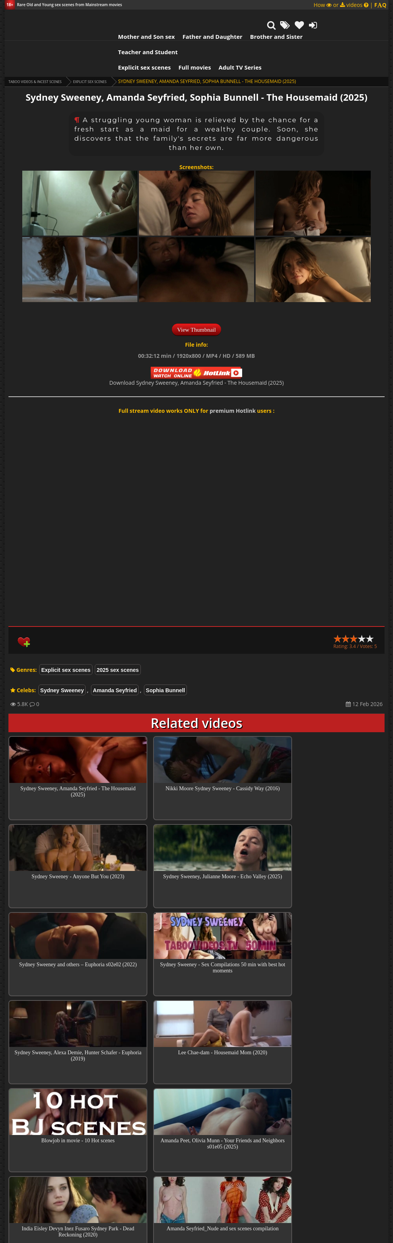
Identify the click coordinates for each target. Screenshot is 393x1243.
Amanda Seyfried (115, 656)
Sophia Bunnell (165, 656)
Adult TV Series (188, 33)
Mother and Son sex (94, 17)
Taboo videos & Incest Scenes (44, 46)
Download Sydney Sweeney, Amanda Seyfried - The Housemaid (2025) (196, 348)
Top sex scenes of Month (196, 1130)
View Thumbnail (196, 295)
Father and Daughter (160, 17)
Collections (196, 1152)
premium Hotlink (233, 376)
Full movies (143, 33)
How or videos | (350, 4)
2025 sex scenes (118, 635)
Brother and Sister (224, 17)
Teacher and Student (288, 17)
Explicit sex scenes (92, 33)
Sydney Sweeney (62, 656)
